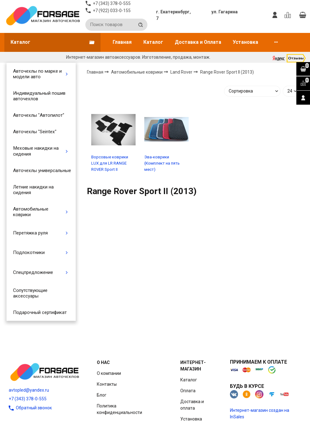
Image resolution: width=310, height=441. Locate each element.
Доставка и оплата (192, 405)
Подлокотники (29, 252)
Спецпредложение (33, 272)
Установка (245, 42)
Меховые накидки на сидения (36, 151)
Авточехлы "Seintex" (34, 131)
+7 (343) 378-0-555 (28, 398)
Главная (122, 42)
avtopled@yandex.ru (29, 390)
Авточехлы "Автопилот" (38, 115)
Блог (101, 395)
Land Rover (181, 72)
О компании (109, 373)
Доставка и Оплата (198, 42)
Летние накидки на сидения (33, 189)
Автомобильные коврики (30, 211)
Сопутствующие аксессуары (30, 293)
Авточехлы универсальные (42, 170)
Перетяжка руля (30, 233)
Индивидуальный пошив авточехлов (39, 96)
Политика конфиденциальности (119, 409)
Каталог (153, 42)
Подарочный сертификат (40, 312)
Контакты (107, 384)
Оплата (187, 390)
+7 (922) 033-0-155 (112, 10)
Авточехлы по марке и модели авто (37, 74)
